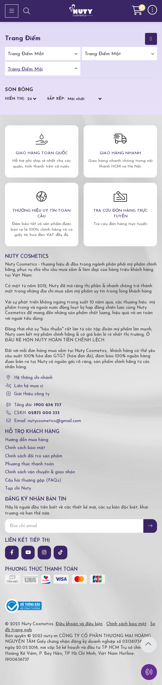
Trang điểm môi (25, 69)
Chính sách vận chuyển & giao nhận (40, 472)
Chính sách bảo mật (25, 448)
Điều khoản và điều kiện (79, 624)
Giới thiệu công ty (31, 394)
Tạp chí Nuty (18, 488)
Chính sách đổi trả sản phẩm (33, 456)
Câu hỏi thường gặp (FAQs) (33, 480)
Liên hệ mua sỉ (28, 386)
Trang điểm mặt (103, 54)
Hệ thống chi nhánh (33, 378)
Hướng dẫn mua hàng (26, 440)
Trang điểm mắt (26, 54)
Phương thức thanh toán (29, 464)
